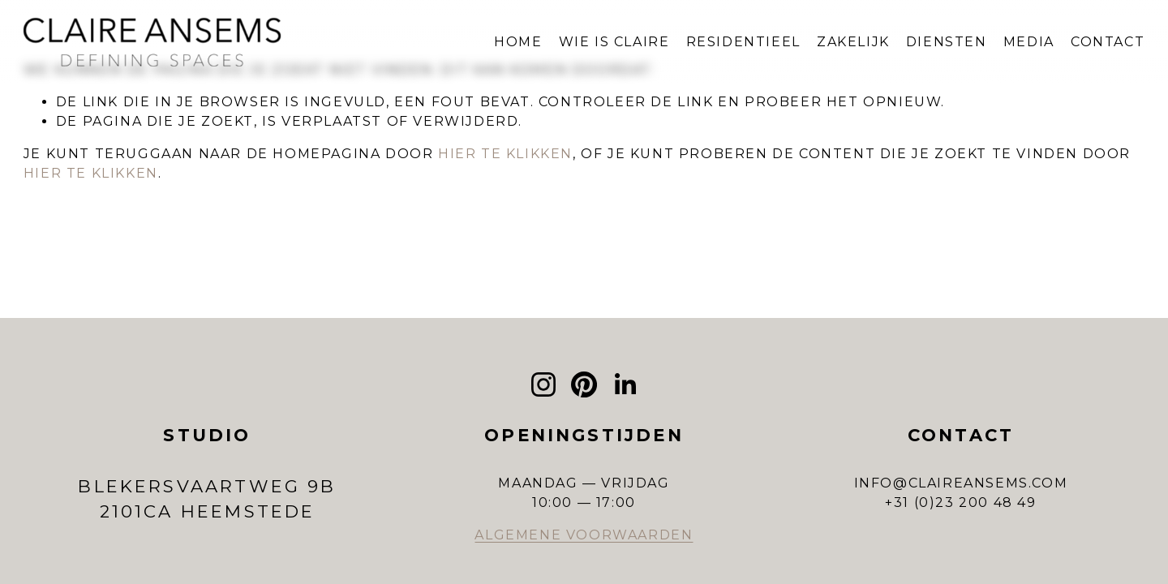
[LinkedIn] (625, 384)
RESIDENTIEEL (743, 41)
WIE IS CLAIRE (614, 41)
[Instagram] (543, 384)
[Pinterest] (584, 384)
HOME (518, 41)
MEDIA (1028, 41)
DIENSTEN (946, 41)
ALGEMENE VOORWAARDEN (583, 535)
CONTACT (1107, 41)
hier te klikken (505, 153)
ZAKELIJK (853, 41)
